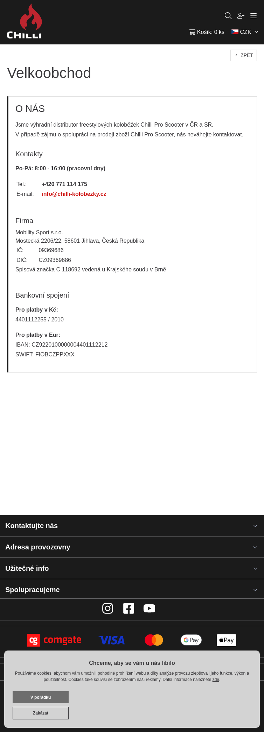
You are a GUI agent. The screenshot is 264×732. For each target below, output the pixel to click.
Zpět (243, 55)
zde (216, 679)
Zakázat (40, 713)
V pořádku (40, 697)
